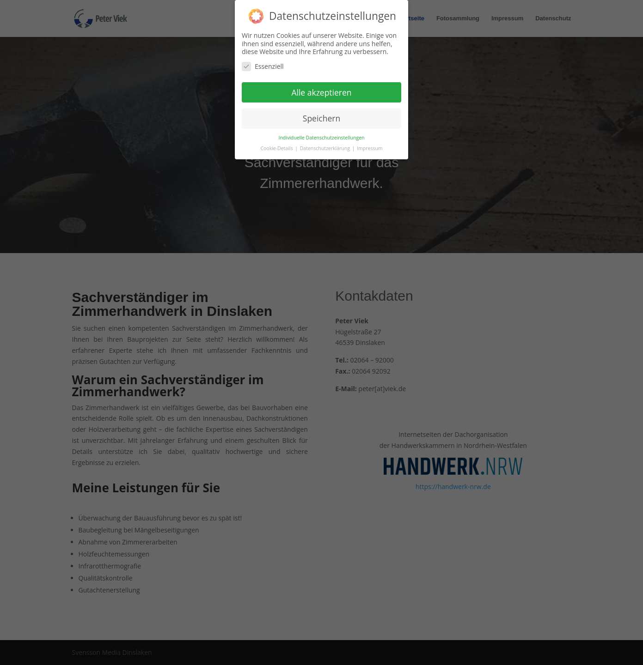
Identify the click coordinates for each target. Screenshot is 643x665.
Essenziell (263, 66)
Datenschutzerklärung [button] (325, 148)
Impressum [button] (369, 148)
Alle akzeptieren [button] (321, 91)
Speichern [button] (321, 118)
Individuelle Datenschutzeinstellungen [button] (322, 137)
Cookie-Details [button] (277, 148)
